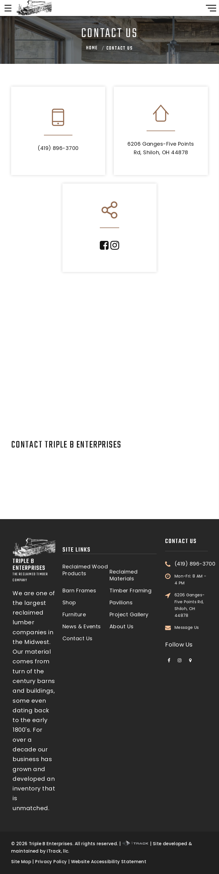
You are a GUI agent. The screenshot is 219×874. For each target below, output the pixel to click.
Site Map (21, 862)
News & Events (81, 690)
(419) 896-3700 (58, 148)
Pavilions (121, 666)
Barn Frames (79, 654)
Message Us (187, 539)
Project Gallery (129, 678)
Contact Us (77, 702)
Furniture (74, 678)
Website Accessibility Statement (109, 862)
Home (92, 48)
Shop (69, 666)
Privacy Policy (51, 862)
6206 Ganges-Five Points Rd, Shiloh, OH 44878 (189, 517)
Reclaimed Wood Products (85, 634)
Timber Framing (130, 654)
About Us (122, 690)
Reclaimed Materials (123, 639)
